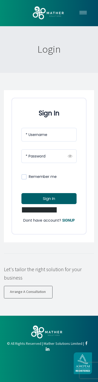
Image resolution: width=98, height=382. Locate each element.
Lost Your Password (39, 209)
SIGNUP (68, 220)
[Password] (49, 156)
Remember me (43, 176)
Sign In (49, 198)
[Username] (49, 134)
